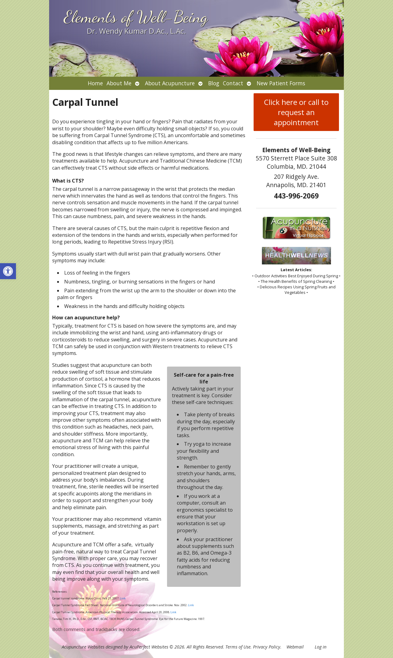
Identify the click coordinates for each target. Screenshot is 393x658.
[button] (8, 271)
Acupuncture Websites (83, 647)
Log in (320, 647)
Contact (233, 83)
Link (122, 598)
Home (95, 83)
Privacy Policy (266, 647)
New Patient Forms (281, 83)
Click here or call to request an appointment (296, 112)
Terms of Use (238, 647)
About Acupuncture (170, 83)
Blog (213, 83)
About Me (119, 83)
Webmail (295, 647)
